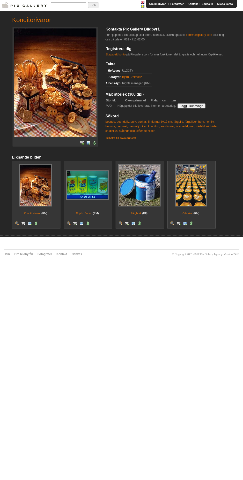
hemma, (110, 126)
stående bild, (127, 131)
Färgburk (136, 213)
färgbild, (179, 121)
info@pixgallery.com (199, 35)
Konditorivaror (32, 213)
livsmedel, (182, 126)
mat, (192, 126)
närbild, (200, 126)
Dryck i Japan (84, 213)
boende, (110, 121)
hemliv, (210, 121)
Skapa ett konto (115, 54)
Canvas (77, 254)
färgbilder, (191, 121)
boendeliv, (123, 121)
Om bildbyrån (157, 3)
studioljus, (111, 131)
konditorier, (168, 126)
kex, (144, 126)
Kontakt (193, 3)
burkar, (142, 121)
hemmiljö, (135, 126)
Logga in (207, 3)
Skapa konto (225, 3)
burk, (134, 121)
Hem (7, 254)
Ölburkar (188, 213)
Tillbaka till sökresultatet (120, 138)
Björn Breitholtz (132, 77)
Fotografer (177, 3)
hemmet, (122, 126)
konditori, (154, 126)
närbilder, (212, 126)
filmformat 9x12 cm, (160, 121)
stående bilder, (145, 131)
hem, (201, 121)
